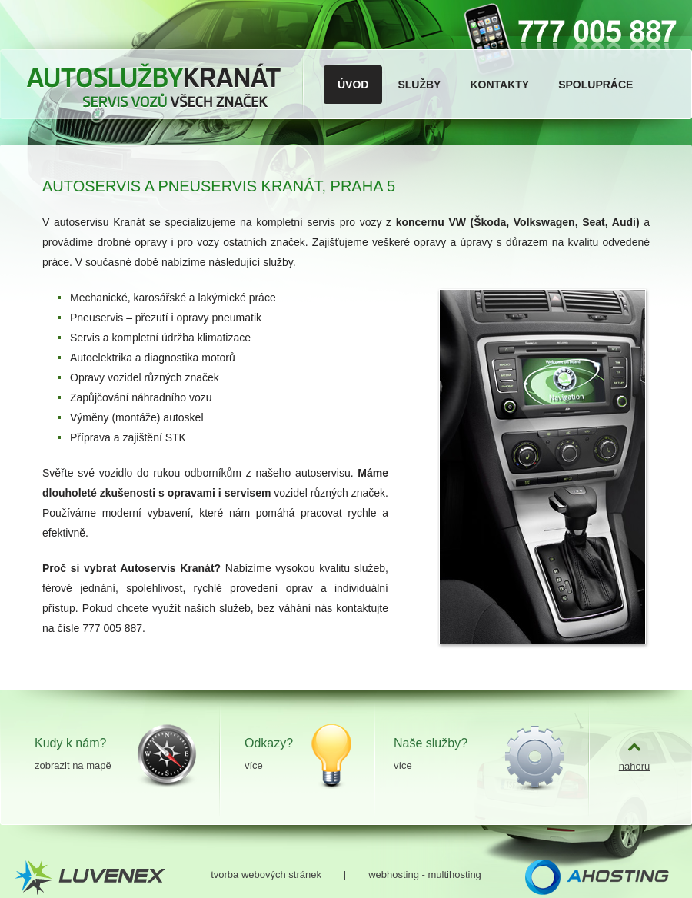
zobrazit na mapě (73, 765)
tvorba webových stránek (266, 874)
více (254, 765)
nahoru (634, 766)
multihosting (454, 874)
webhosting (393, 874)
